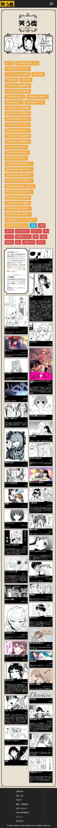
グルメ (9, 237)
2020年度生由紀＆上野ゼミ (18, 125)
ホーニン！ (24, 352)
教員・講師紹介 (22, 804)
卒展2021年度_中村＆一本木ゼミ (20, 186)
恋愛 (33, 225)
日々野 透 (24, 525)
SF (46, 231)
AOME (50, 531)
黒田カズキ (24, 601)
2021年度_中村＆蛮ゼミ (16, 147)
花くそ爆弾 (49, 579)
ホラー (41, 242)
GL (18, 242)
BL (36, 237)
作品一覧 (19, 796)
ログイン (19, 817)
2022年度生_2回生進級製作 (18, 141)
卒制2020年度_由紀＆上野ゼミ (19, 175)
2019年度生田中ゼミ (34, 102)
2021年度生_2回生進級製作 (18, 113)
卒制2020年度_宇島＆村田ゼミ (19, 169)
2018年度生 (38, 74)
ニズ (51, 553)
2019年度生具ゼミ (14, 102)
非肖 (51, 344)
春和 (51, 663)
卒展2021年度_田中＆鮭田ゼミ (19, 181)
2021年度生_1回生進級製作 (18, 91)
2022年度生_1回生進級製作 (18, 108)
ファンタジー (22, 231)
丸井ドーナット (47, 686)
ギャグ (9, 231)
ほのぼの (49, 484)
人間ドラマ (28, 242)
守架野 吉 (24, 635)
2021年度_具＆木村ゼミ (16, 158)
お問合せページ (16, 268)
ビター (50, 750)
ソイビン (24, 330)
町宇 (51, 262)
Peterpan (24, 682)
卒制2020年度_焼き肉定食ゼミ (19, 164)
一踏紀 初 (49, 645)
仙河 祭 (25, 398)
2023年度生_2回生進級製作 (18, 197)
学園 (42, 225)
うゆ (51, 620)
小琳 (26, 763)
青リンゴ (24, 574)
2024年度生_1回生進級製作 (18, 203)
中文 (43, 237)
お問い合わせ (21, 808)
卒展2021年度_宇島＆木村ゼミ (19, 192)
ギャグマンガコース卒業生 (17, 74)
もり (26, 712)
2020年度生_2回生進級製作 (18, 85)
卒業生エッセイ (23, 237)
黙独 (51, 701)
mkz (51, 774)
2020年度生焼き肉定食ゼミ (18, 119)
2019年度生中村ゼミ (15, 97)
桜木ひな (24, 659)
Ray (51, 460)
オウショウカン (47, 298)
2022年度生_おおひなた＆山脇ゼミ (21, 220)
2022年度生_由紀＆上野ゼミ (18, 209)
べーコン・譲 (48, 597)
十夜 (51, 438)
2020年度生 (26, 80)
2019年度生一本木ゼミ (37, 97)
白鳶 (26, 485)
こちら (16, 288)
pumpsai (49, 505)
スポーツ (36, 231)
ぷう (51, 418)
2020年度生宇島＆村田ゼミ (18, 130)
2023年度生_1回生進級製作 (18, 136)
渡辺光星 (49, 721)
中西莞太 (24, 547)
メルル (25, 742)
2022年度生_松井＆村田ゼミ (18, 214)
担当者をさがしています (17, 225)
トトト (25, 464)
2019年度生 (11, 80)
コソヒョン (24, 506)
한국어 (9, 242)
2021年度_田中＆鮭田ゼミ (17, 153)
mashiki (50, 385)
